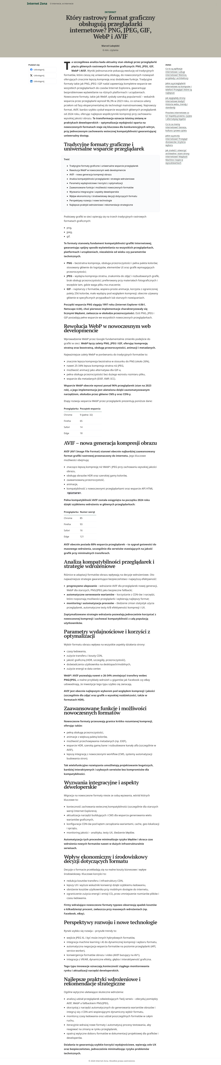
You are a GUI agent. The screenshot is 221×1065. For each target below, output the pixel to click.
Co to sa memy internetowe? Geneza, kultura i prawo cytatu (176, 127)
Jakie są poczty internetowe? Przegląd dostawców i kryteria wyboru (176, 140)
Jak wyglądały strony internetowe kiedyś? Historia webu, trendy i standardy (176, 102)
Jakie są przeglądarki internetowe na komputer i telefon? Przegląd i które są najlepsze (178, 88)
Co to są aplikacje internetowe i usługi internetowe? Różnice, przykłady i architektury (176, 73)
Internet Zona (37, 3)
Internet (110, 12)
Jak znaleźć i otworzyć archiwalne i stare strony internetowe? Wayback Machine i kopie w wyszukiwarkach (177, 156)
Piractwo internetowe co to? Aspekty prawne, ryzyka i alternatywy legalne (178, 115)
